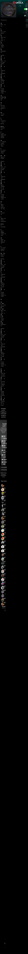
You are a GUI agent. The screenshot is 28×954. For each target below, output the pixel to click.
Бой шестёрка (4, 437)
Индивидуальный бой (4, 463)
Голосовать (4, 467)
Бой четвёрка (4, 446)
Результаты (4, 469)
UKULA (19, 3)
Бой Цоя (4, 451)
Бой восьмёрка (4, 442)
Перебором (4, 459)
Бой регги (4, 456)
